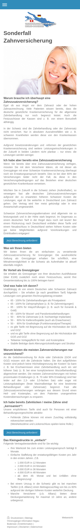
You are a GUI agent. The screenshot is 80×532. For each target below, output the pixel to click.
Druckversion (15, 518)
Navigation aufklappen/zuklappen (40, 4)
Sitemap (29, 518)
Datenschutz (37, 527)
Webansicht (67, 517)
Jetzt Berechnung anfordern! (21, 240)
